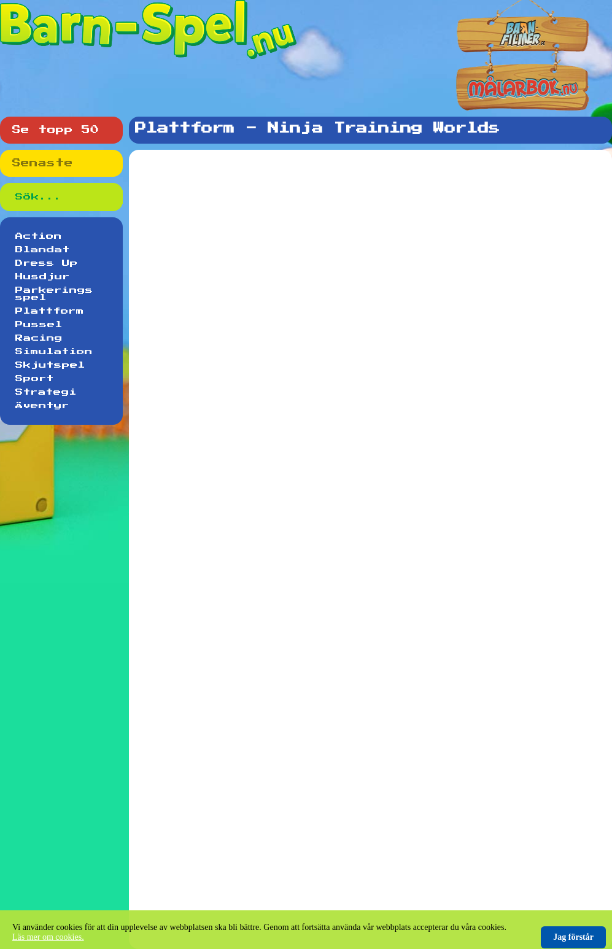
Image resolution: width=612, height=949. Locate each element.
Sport (34, 378)
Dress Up (46, 263)
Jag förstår (573, 937)
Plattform (49, 311)
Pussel (39, 324)
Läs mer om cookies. (48, 937)
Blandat (42, 250)
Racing (39, 338)
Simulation (54, 351)
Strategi (46, 392)
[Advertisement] (373, 223)
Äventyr (42, 405)
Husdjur (42, 277)
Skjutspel (50, 365)
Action (38, 236)
